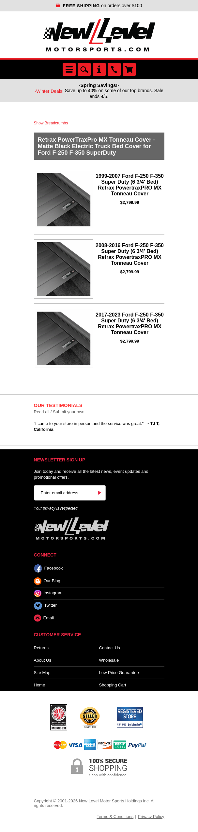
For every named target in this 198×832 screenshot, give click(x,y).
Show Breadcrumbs (51, 123)
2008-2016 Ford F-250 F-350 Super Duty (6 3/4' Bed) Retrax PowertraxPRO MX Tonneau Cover (130, 254)
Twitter (45, 606)
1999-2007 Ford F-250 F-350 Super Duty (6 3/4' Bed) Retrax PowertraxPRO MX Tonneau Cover (130, 184)
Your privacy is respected (56, 508)
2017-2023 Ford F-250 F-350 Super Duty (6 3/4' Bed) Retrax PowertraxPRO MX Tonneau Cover (130, 323)
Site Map (42, 672)
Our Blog (47, 581)
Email (44, 618)
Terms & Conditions (115, 816)
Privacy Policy (151, 816)
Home (39, 685)
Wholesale (109, 660)
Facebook (48, 568)
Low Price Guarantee (119, 672)
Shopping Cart (112, 685)
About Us (42, 660)
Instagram (48, 593)
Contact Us (109, 647)
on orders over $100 (99, 5)
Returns (41, 647)
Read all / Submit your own (59, 411)
